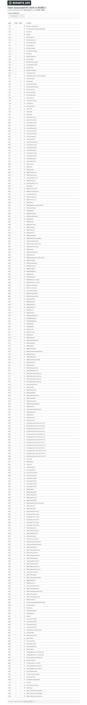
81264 (9, 486)
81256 (9, 464)
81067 (9, 265)
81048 (9, 232)
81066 (9, 263)
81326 (9, 505)
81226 (9, 434)
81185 (9, 398)
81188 (9, 403)
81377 (9, 544)
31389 (9, 696)
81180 (9, 387)
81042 (9, 221)
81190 (9, 406)
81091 (9, 301)
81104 (9, 318)
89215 (9, 630)
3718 (10, 89)
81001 (9, 169)
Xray (22, 15)
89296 (9, 652)
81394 (9, 566)
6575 (10, 45)
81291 (9, 492)
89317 (9, 657)
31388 (9, 693)
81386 (9, 563)
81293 (9, 497)
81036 (9, 208)
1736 (10, 26)
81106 (9, 323)
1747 (10, 78)
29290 (9, 687)
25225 (9, 139)
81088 (9, 296)
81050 (9, 238)
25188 (9, 122)
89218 (9, 638)
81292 (9, 494)
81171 (9, 376)
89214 (9, 627)
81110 (9, 332)
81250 (9, 459)
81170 (9, 373)
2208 (10, 81)
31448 (9, 147)
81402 (9, 585)
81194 (9, 409)
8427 (10, 108)
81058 (9, 249)
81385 (9, 561)
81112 (9, 334)
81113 (9, 337)
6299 (10, 31)
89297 (9, 654)
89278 (9, 649)
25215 (9, 136)
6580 (10, 53)
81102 (9, 312)
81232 (9, 445)
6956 (10, 64)
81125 (9, 356)
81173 (9, 381)
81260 (9, 475)
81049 (9, 235)
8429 (10, 111)
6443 (10, 40)
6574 (10, 42)
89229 (9, 646)
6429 (10, 37)
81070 (9, 268)
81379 (9, 547)
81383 (9, 555)
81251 (9, 461)
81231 (9, 442)
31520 (9, 153)
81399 (9, 580)
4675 (10, 95)
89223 (9, 643)
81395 (9, 569)
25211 (9, 133)
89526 (9, 663)
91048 (9, 665)
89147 (9, 610)
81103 (9, 315)
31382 (9, 75)
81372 (9, 533)
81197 (9, 414)
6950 (10, 62)
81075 (9, 274)
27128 (9, 685)
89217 (9, 635)
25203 (9, 131)
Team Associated (13, 15)
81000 (9, 166)
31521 (9, 155)
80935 (9, 164)
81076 (9, 276)
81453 (9, 596)
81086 (9, 293)
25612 (9, 142)
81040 (9, 219)
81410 (9, 591)
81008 (9, 177)
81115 (9, 343)
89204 (9, 621)
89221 (9, 641)
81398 (9, 577)
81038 (9, 213)
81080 (9, 282)
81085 (9, 290)
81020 (9, 191)
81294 (9, 500)
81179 (9, 384)
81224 (9, 428)
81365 (9, 514)
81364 (9, 511)
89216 (9, 632)
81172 (9, 379)
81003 (9, 175)
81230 (9, 439)
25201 (9, 125)
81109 (9, 329)
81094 (9, 307)
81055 (9, 243)
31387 (9, 690)
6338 (10, 97)
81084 (9, 288)
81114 (9, 340)
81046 (9, 227)
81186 (9, 401)
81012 (9, 183)
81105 (9, 321)
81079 (9, 279)
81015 (9, 186)
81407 (9, 588)
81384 (9, 558)
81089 (9, 299)
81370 (9, 527)
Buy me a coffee (28, 701)
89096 (9, 607)
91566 (9, 676)
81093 (9, 304)
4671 (10, 92)
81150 (9, 359)
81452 (9, 594)
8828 (10, 67)
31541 (9, 161)
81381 (9, 552)
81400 (9, 583)
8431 (10, 114)
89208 (9, 624)
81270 (9, 489)
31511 (9, 150)
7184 (10, 100)
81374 (9, 539)
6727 (10, 682)
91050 (9, 668)
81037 (9, 210)
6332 (10, 34)
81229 (9, 436)
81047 (9, 230)
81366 (9, 516)
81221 (9, 420)
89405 (9, 660)
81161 (9, 370)
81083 (9, 285)
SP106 (9, 679)
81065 (9, 260)
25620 (9, 144)
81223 (9, 425)
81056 (9, 246)
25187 (9, 120)
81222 (9, 423)
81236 (9, 456)
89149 (9, 616)
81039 (9, 216)
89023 (9, 605)
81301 (9, 503)
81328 (9, 508)
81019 (9, 188)
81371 (9, 530)
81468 (9, 599)
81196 (9, 412)
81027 (9, 199)
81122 (9, 351)
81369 (9, 525)
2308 (10, 84)
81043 (9, 224)
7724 (10, 103)
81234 (9, 450)
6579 (10, 51)
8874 (10, 73)
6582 (10, 59)
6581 (10, 56)
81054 (9, 241)
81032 (9, 205)
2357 (10, 86)
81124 (9, 354)
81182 (9, 392)
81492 (9, 602)
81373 (9, 536)
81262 (9, 481)
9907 (10, 117)
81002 (9, 172)
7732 (10, 106)
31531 (9, 158)
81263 (9, 483)
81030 (9, 202)
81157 (9, 365)
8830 (10, 70)
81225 (9, 431)
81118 (9, 345)
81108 (9, 326)
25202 (9, 128)
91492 (9, 671)
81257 (9, 467)
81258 (9, 470)
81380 (9, 550)
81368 (9, 522)
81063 (9, 257)
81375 (9, 541)
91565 (9, 674)
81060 (9, 254)
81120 (9, 348)
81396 (9, 572)
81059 (9, 252)
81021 (9, 194)
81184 (9, 395)
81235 (9, 453)
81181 (9, 390)
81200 (9, 417)
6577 (10, 48)
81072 (9, 271)
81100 (9, 310)
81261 (9, 478)
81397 (9, 574)
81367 (9, 519)
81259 (9, 472)
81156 (9, 362)
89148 (9, 613)
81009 (9, 180)
